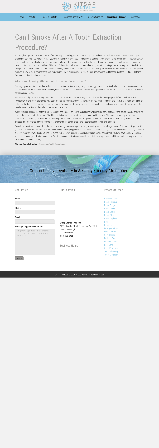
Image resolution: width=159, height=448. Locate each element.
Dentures (108, 225)
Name (17, 198)
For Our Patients (93, 17)
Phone (18, 208)
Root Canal (108, 245)
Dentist (107, 221)
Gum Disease (109, 235)
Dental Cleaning (110, 208)
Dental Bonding (110, 202)
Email (17, 217)
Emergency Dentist (112, 228)
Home (21, 17)
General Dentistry (50, 17)
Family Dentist (110, 231)
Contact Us (135, 17)
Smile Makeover (111, 248)
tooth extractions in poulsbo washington (122, 55)
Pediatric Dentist (111, 238)
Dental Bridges (110, 205)
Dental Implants (110, 218)
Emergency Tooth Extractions (52, 144)
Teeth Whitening (111, 251)
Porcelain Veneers (112, 241)
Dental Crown (109, 212)
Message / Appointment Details (29, 226)
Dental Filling (109, 215)
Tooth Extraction (111, 254)
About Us (32, 17)
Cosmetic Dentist (111, 198)
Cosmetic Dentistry (72, 17)
